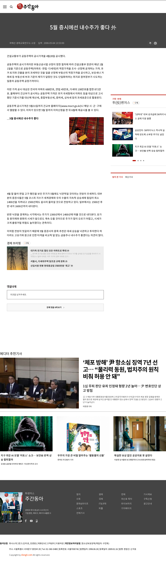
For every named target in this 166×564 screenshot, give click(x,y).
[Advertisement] (48, 167)
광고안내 (148, 503)
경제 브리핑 (14, 243)
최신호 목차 (126, 499)
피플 (101, 508)
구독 (27, 243)
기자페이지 (126, 508)
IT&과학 (102, 503)
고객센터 (51, 543)
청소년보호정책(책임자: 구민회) (95, 543)
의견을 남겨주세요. (18, 294)
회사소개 (13, 543)
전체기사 (80, 513)
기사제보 (148, 494)
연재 (123, 494)
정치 (78, 494)
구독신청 (148, 499)
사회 (78, 499)
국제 (101, 499)
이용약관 (60, 543)
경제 (101, 494)
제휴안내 (42, 543)
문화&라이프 (82, 503)
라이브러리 (126, 503)
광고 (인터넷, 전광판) (27, 543)
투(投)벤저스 (121, 103)
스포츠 (79, 508)
